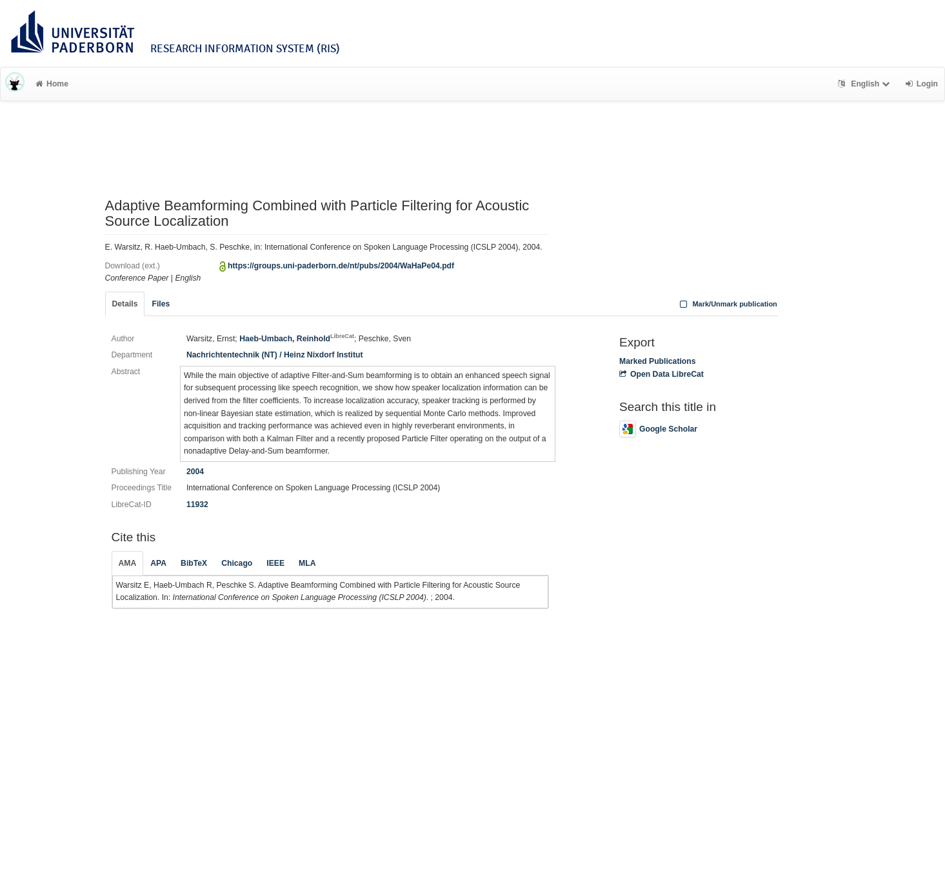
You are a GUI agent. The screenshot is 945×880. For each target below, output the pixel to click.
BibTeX (194, 563)
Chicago (236, 563)
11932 (197, 504)
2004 (195, 471)
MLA (307, 563)
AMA (128, 563)
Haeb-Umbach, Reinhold (296, 338)
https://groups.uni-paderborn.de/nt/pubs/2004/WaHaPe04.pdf (341, 265)
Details (125, 303)
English (865, 83)
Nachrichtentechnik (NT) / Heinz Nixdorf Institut (274, 354)
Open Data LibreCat (661, 374)
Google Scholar (658, 429)
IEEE (275, 563)
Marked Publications (657, 361)
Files (161, 303)
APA (158, 563)
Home (51, 83)
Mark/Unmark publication (727, 304)
